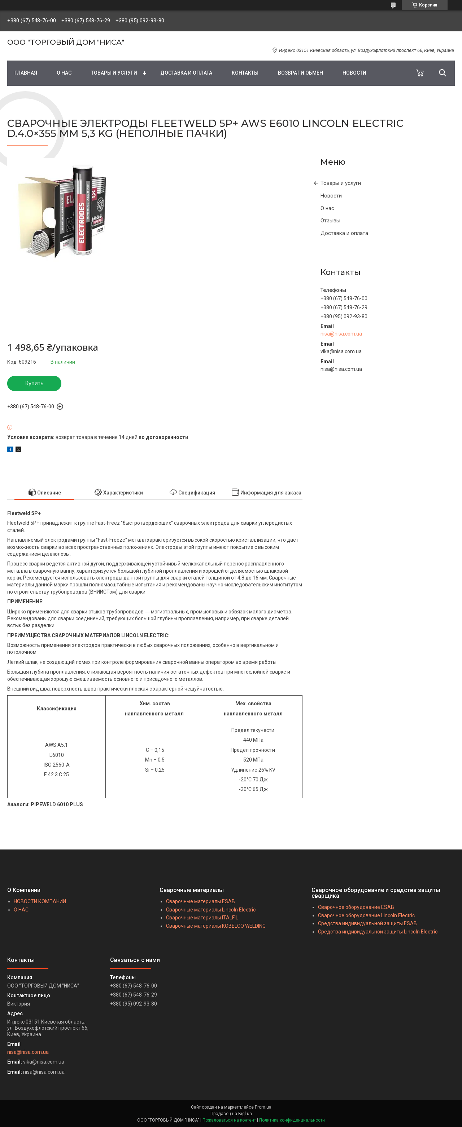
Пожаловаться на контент (229, 1120)
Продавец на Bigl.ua (231, 1113)
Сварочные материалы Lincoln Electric (211, 910)
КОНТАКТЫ (245, 73)
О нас (327, 208)
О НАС (64, 73)
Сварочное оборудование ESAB (356, 907)
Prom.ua (263, 1107)
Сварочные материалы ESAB (200, 901)
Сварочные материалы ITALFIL (202, 917)
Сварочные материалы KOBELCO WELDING (216, 926)
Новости (331, 195)
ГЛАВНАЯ (25, 73)
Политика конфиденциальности (292, 1120)
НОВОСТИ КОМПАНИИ (40, 901)
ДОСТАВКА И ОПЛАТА (186, 73)
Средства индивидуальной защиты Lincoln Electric (377, 932)
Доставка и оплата (344, 233)
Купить (34, 383)
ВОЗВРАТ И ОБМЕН (300, 73)
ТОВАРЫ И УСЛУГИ (114, 73)
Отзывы (330, 220)
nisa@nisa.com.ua (341, 334)
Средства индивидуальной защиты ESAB (367, 923)
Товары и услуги (341, 183)
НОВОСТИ (354, 73)
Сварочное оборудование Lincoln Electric (366, 915)
